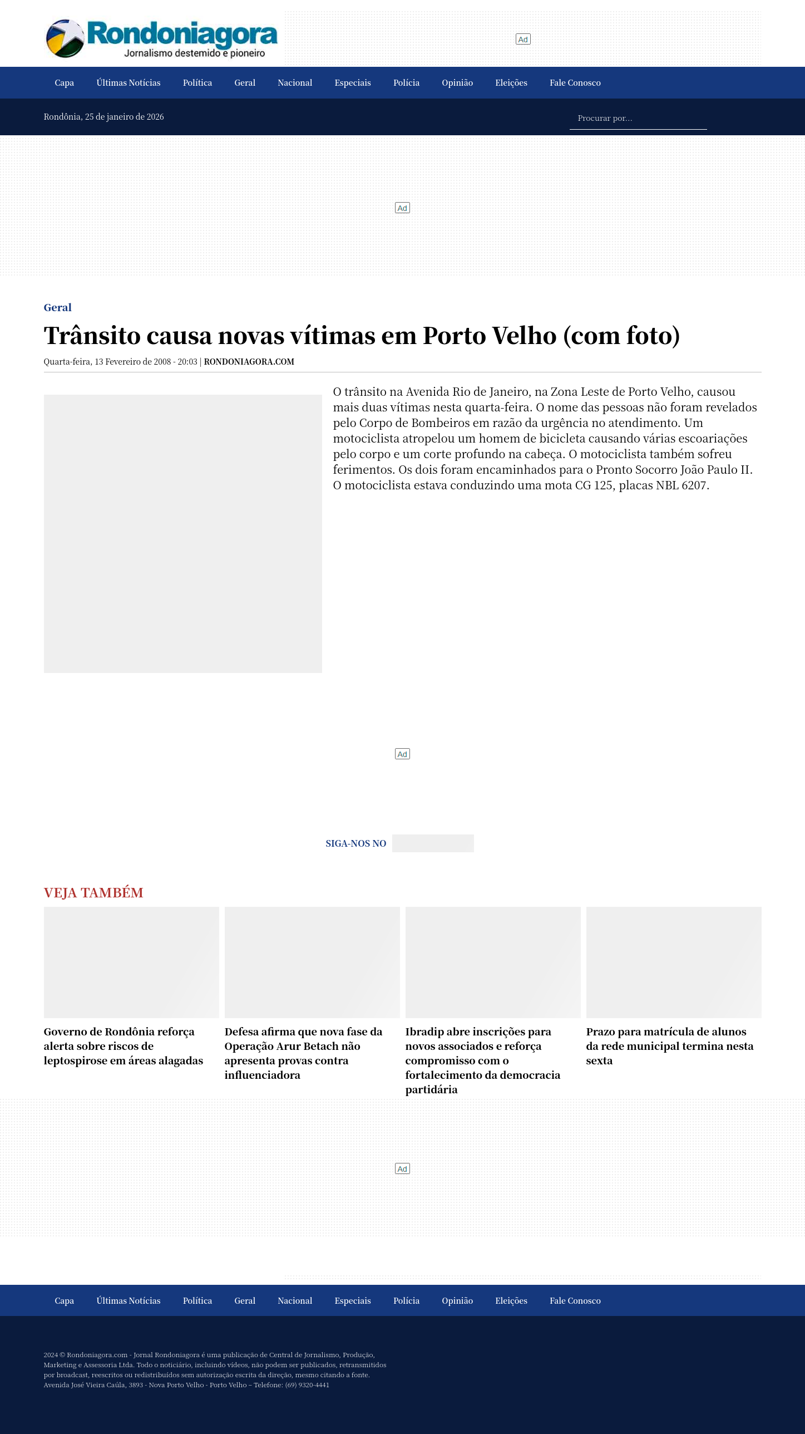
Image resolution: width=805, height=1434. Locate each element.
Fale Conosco (575, 82)
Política (198, 82)
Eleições (511, 82)
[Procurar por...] (638, 117)
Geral (245, 82)
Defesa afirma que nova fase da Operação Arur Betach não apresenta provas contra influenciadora (304, 1053)
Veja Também (94, 891)
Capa (65, 82)
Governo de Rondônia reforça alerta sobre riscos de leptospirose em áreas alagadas (124, 1045)
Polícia (406, 82)
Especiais (353, 82)
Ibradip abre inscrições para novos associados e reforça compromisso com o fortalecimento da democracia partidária (483, 1060)
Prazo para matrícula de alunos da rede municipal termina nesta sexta (670, 1045)
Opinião (457, 82)
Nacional (295, 82)
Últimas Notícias (128, 82)
